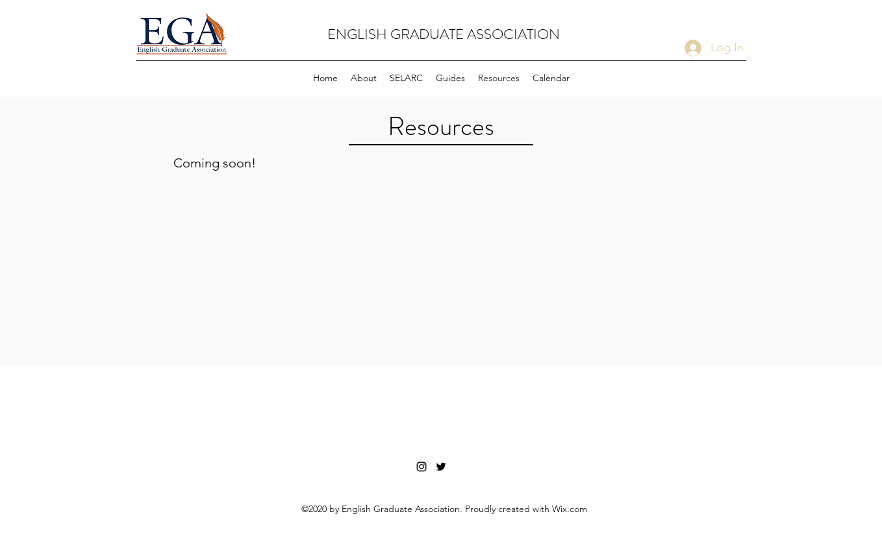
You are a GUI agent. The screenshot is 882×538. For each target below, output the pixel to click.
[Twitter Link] (441, 466)
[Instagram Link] (421, 466)
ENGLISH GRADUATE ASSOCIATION (443, 34)
